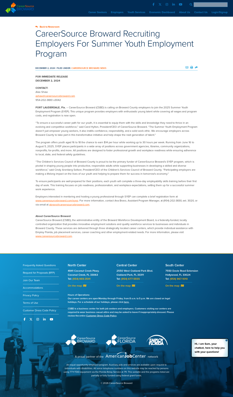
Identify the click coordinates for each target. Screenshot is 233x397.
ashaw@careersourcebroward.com (55, 96)
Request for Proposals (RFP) (39, 272)
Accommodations (33, 287)
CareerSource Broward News (88, 68)
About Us (184, 12)
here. (126, 302)
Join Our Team (31, 280)
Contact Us (200, 12)
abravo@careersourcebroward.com (69, 204)
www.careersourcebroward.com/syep (57, 200)
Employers (117, 12)
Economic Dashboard (162, 12)
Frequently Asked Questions (39, 265)
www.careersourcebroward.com (54, 236)
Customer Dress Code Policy (39, 310)
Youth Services (136, 12)
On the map (77, 285)
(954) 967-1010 (179, 278)
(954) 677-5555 (130, 278)
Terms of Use (30, 302)
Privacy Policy (31, 295)
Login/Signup (220, 12)
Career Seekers (97, 12)
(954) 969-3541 (81, 278)
